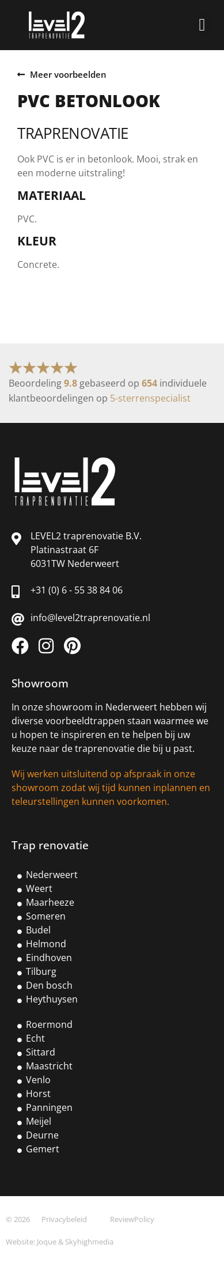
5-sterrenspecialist (150, 398)
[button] (202, 24)
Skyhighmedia (89, 1241)
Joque (46, 1241)
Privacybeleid (64, 1219)
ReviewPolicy (132, 1219)
